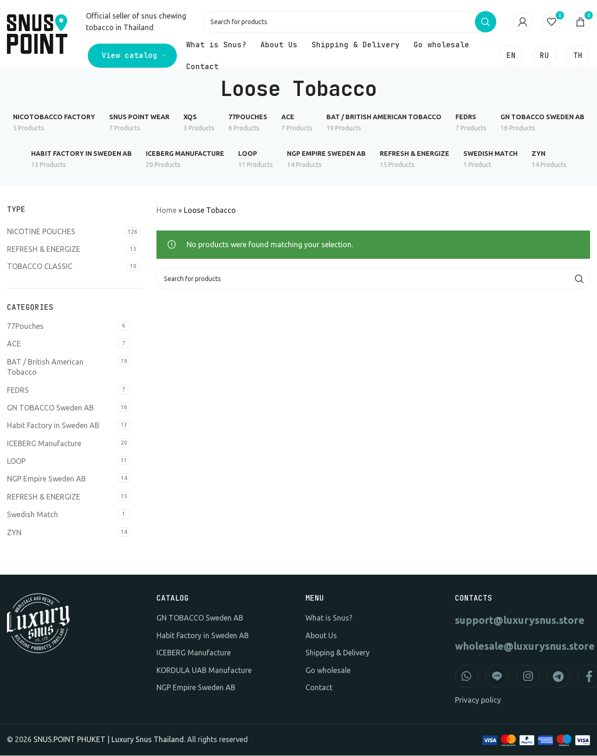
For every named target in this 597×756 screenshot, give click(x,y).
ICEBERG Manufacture (44, 444)
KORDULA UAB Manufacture (204, 670)
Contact (318, 688)
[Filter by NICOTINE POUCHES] (65, 232)
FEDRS (18, 390)
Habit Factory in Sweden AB (53, 426)
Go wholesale (327, 670)
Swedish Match (32, 515)
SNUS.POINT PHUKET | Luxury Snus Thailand (108, 740)
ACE (14, 344)
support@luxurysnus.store (519, 621)
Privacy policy (478, 701)
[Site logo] (37, 27)
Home (166, 210)
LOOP (16, 461)
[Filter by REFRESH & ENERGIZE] (65, 249)
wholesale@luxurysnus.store (523, 647)
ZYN (14, 533)
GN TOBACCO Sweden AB (50, 408)
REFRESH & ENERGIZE (43, 497)
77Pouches (25, 326)
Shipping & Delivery (337, 653)
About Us (321, 636)
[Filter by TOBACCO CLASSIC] (65, 266)
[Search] (349, 22)
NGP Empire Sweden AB (46, 479)
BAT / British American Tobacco (45, 367)
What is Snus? (328, 619)
